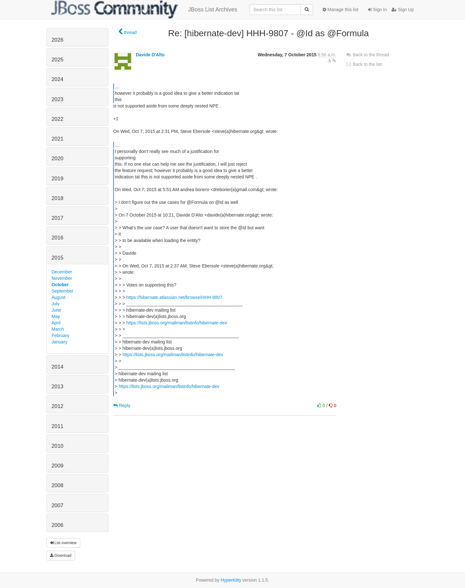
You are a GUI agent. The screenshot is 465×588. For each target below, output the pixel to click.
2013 (57, 387)
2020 (57, 159)
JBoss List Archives (144, 9)
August (59, 297)
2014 (57, 367)
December (62, 271)
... (117, 86)
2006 (57, 525)
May (56, 316)
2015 (57, 258)
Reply (121, 405)
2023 (57, 99)
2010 (57, 446)
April (56, 322)
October (60, 284)
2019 (57, 179)
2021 (57, 139)
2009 (57, 466)
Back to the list (364, 64)
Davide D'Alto (150, 54)
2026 (57, 40)
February (60, 335)
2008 (57, 485)
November (62, 278)
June (56, 310)
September (62, 291)
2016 (57, 238)
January (59, 341)
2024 (57, 79)
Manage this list (340, 9)
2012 (57, 406)
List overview (63, 543)
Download (61, 555)
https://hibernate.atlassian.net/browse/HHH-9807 (174, 297)
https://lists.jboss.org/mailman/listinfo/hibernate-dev (176, 322)
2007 (57, 505)
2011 (57, 426)
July (55, 303)
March (58, 329)
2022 (57, 119)
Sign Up (403, 9)
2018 (57, 198)
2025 (57, 60)
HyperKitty (231, 580)
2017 (57, 218)
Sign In (377, 9)
